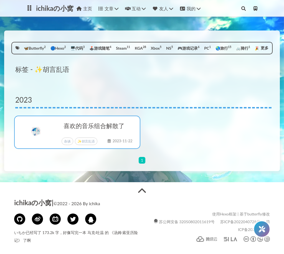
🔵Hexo (58, 47)
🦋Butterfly (35, 47)
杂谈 (67, 141)
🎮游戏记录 (188, 47)
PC (207, 47)
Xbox (156, 47)
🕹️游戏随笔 (100, 47)
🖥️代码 (77, 47)
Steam (123, 47)
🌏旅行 (223, 47)
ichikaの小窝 (54, 8)
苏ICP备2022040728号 (240, 221)
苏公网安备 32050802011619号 (184, 221)
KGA (140, 47)
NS (169, 47)
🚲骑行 (243, 47)
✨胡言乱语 (86, 141)
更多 (264, 47)
